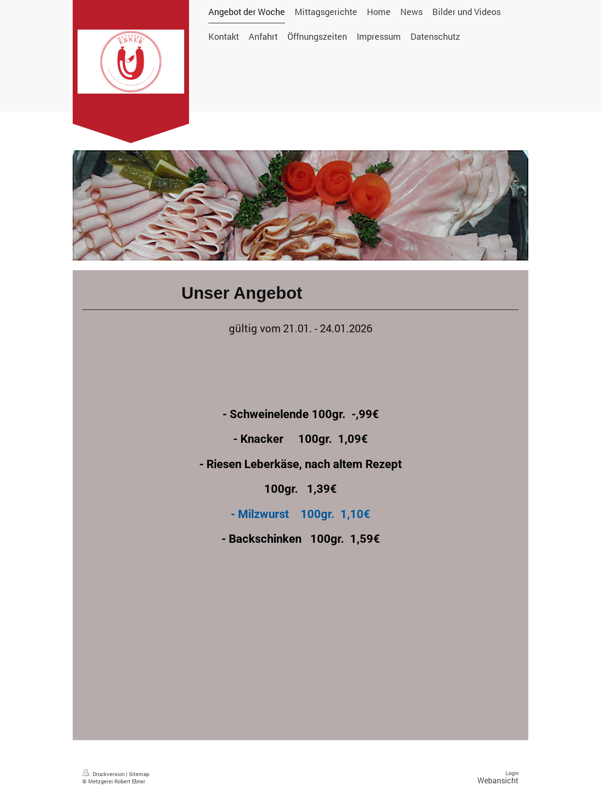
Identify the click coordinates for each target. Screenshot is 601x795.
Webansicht (498, 780)
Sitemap (139, 774)
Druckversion (104, 774)
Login (512, 773)
